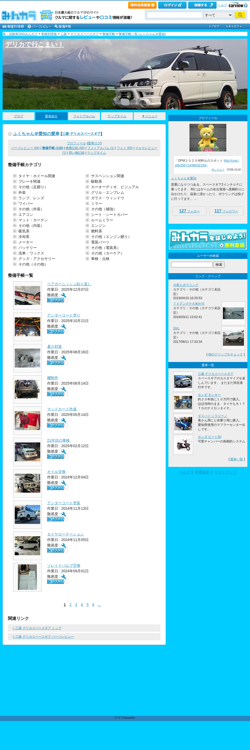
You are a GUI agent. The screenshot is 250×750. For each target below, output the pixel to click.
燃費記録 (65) (75, 148)
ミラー (96, 203)
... (99, 605)
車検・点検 (100, 259)
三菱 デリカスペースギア (81, 134)
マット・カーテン (33, 220)
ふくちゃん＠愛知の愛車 (36, 133)
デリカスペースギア (85, 34)
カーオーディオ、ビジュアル (115, 187)
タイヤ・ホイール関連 (36, 176)
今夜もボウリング (185, 285)
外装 (22, 192)
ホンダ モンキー (209, 395)
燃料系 (96, 231)
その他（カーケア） (107, 253)
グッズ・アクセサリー (36, 259)
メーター (25, 242)
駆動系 (96, 181)
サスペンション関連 (107, 176)
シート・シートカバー (109, 214)
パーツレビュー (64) (25, 148)
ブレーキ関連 (29, 181)
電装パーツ (100, 242)
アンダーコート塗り (63, 315)
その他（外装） (31, 209)
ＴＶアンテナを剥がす (189, 303)
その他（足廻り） (33, 187)
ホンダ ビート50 (209, 437)
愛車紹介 (51, 116)
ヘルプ (222, 5)
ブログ (18, 116)
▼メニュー (150, 116)
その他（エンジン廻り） (111, 236)
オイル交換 (56, 472)
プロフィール (76, 143)
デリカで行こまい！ (34, 44)
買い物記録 (76, 153)
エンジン (98, 225)
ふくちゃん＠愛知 (183, 178)
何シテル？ (218, 169)
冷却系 (23, 236)
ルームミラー (102, 220)
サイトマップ (225, 472)
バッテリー (27, 248)
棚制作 (52, 378)
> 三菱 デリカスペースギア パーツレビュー (43, 637)
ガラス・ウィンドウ (107, 198)
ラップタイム (116, 116)
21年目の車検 (58, 440)
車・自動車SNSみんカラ (20, 34)
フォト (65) (125, 148)
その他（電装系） (106, 248)
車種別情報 (49, 34)
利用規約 (202, 472)
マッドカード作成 (62, 409)
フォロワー (226, 211)
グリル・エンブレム (107, 192)
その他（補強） (104, 209)
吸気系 (23, 231)
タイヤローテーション (65, 534)
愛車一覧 (236, 459)
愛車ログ (94, 143)
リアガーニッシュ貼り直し (69, 284)
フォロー (189, 211)
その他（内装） (31, 225)
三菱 (64, 34)
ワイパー (25, 203)
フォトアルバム (84, 116)
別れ (176, 328)
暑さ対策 (54, 346)
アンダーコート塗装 (63, 503)
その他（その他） (33, 264)
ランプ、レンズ (31, 198)
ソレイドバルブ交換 (63, 565)
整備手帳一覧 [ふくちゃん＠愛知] (142, 34)
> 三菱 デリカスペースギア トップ (37, 628)
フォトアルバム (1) (100, 148)
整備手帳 (108, 34)
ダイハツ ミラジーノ (212, 416)
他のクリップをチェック (225, 354)
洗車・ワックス (31, 253)
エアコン (25, 214)
